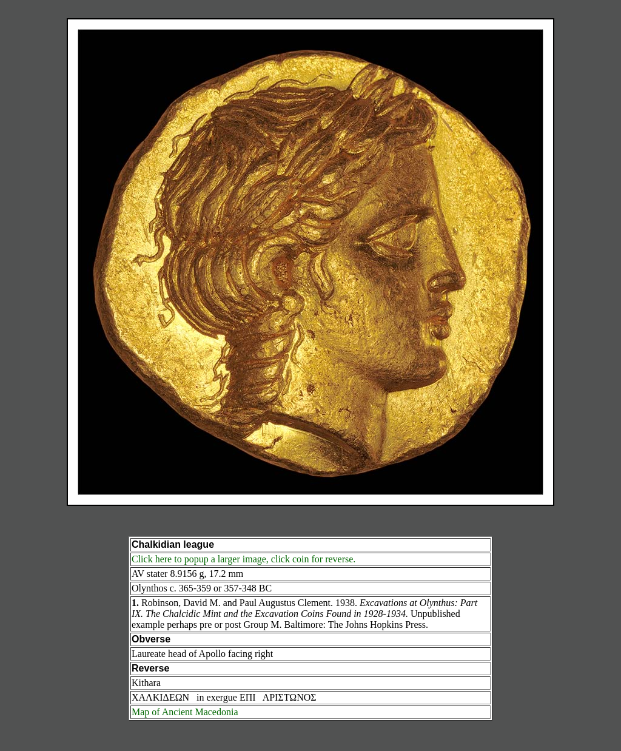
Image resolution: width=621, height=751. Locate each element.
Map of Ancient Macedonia (185, 712)
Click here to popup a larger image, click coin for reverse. (243, 559)
